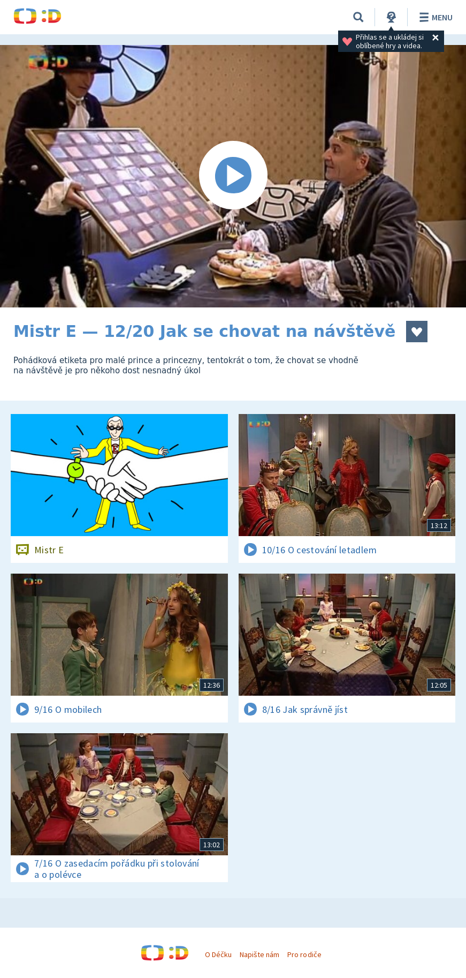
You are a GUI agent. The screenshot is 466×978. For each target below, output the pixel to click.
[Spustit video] (233, 176)
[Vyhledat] (358, 17)
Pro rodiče (304, 954)
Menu (434, 17)
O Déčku (218, 954)
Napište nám (259, 954)
